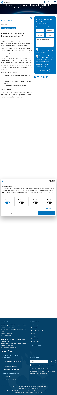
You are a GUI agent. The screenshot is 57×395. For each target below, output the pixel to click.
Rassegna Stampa (38, 330)
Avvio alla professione (10, 379)
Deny (10, 213)
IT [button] (51, 2)
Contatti (35, 328)
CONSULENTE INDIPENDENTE (10, 373)
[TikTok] (14, 351)
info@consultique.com (7, 335)
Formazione (7, 377)
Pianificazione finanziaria (10, 367)
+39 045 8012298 (8, 333)
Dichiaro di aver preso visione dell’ (45, 50)
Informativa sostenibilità (28, 392)
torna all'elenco (6, 20)
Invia (43, 70)
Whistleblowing (38, 392)
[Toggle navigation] (55, 2)
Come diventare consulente (8, 28)
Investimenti (7, 364)
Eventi (34, 336)
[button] (48, 2)
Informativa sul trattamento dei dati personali (44, 51)
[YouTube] (5, 351)
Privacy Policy (7, 391)
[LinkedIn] (2, 351)
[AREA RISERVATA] (44, 2)
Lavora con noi (36, 339)
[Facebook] (8, 351)
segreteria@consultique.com (9, 347)
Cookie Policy (14, 391)
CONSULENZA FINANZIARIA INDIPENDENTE (10, 356)
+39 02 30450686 (8, 345)
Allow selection (28, 213)
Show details (49, 208)
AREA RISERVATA (35, 345)
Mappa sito (36, 342)
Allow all (46, 213)
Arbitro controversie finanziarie (40, 391)
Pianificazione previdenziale (11, 369)
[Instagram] (11, 351)
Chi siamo (35, 325)
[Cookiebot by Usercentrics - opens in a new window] (48, 181)
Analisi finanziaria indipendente (12, 361)
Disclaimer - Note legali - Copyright (25, 391)
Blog (34, 333)
